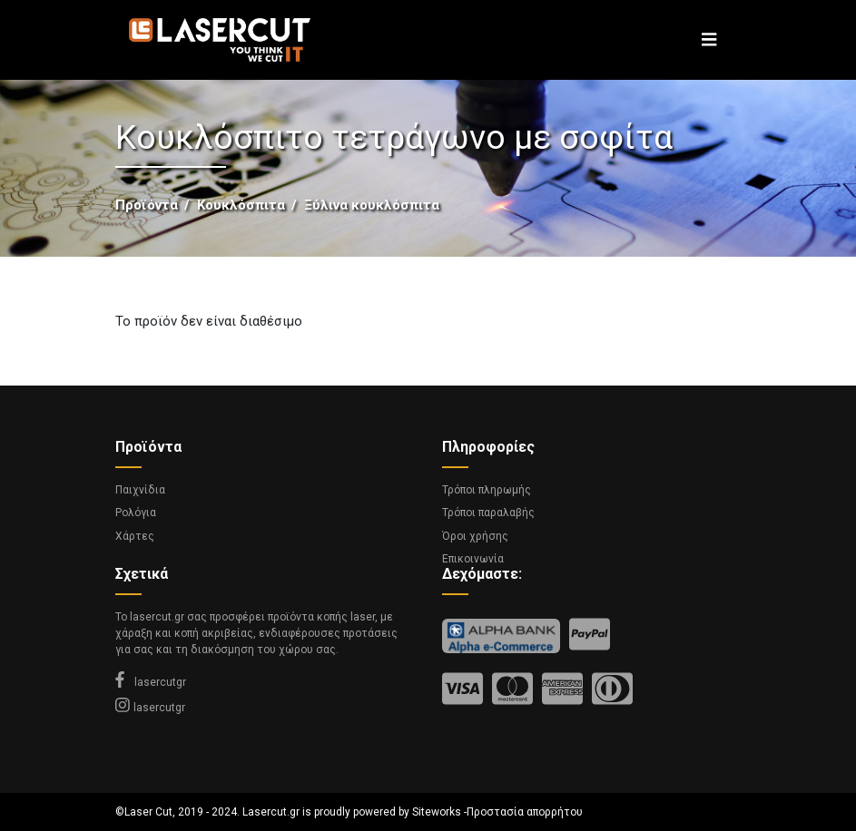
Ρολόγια (135, 512)
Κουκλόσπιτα (241, 205)
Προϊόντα (146, 205)
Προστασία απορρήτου (525, 812)
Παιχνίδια (140, 490)
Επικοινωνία (473, 558)
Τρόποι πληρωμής (486, 490)
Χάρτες (134, 536)
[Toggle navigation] (709, 40)
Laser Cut (148, 812)
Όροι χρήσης (475, 536)
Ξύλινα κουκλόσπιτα (371, 205)
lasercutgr (150, 682)
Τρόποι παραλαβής (488, 512)
